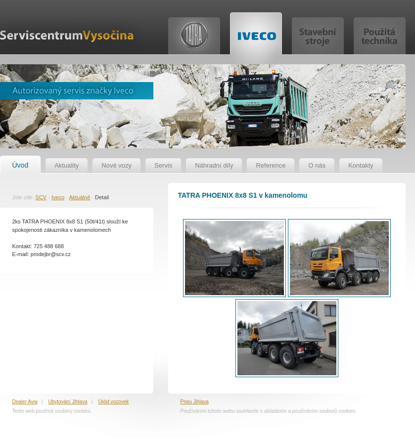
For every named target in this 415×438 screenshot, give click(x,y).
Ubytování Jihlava (68, 401)
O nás (316, 165)
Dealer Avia (25, 401)
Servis (163, 165)
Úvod (20, 165)
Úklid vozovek (113, 401)
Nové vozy (116, 165)
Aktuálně (79, 197)
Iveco (57, 197)
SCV (41, 197)
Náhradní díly (214, 165)
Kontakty (360, 165)
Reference (270, 165)
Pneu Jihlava (195, 401)
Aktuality (66, 165)
